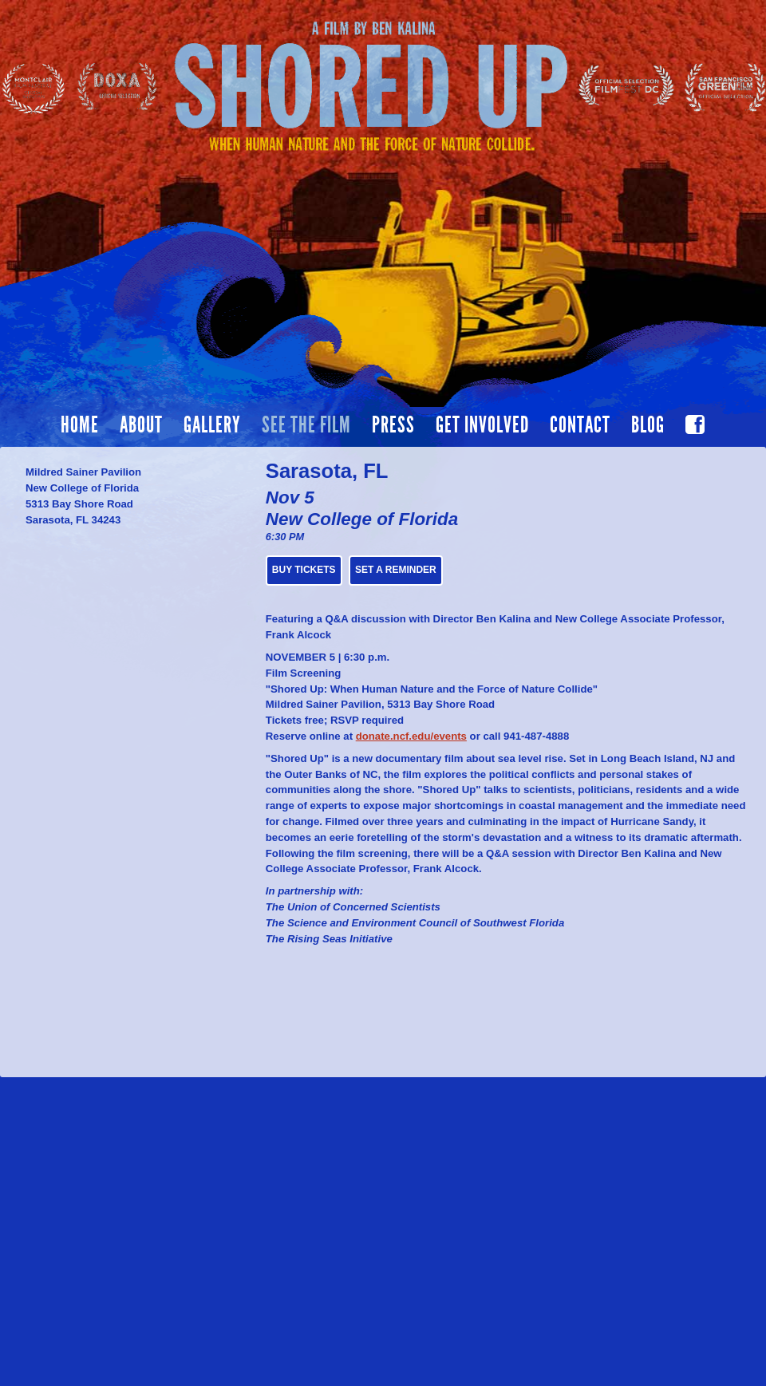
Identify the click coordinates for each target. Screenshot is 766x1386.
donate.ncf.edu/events (411, 736)
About (141, 425)
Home (80, 425)
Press (393, 425)
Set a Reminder (395, 569)
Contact (580, 425)
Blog (648, 425)
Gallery (212, 425)
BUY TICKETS (304, 569)
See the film (306, 425)
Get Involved (482, 425)
